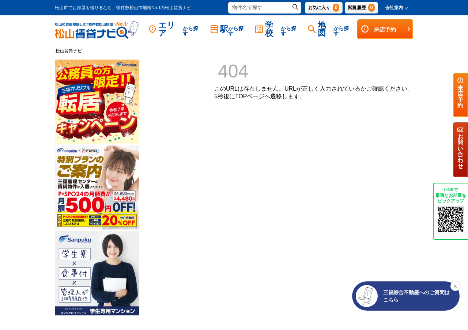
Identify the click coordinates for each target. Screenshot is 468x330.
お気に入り (323, 8)
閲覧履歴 (361, 8)
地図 (330, 29)
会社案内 (396, 7)
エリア (175, 29)
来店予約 (386, 29)
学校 (278, 29)
